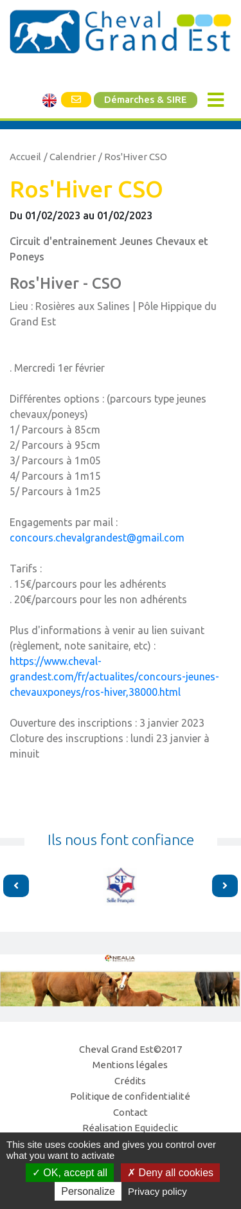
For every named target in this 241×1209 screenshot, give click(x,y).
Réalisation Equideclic (130, 1127)
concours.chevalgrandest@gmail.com (97, 537)
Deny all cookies (170, 1172)
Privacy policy (157, 1191)
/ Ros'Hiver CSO (132, 156)
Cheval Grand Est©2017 (130, 1049)
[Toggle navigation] (215, 100)
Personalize (88, 1191)
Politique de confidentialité (130, 1096)
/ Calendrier (70, 156)
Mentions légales (130, 1064)
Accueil (25, 156)
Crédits (130, 1080)
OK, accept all (69, 1172)
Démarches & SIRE (145, 100)
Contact (130, 1112)
